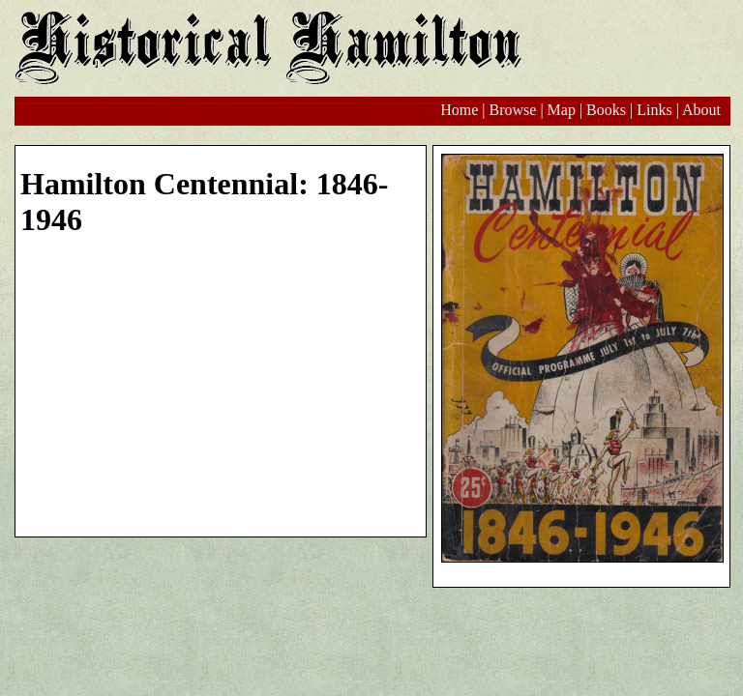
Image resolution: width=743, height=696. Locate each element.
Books (606, 110)
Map (562, 110)
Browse (512, 110)
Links (654, 110)
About (701, 110)
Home (459, 110)
